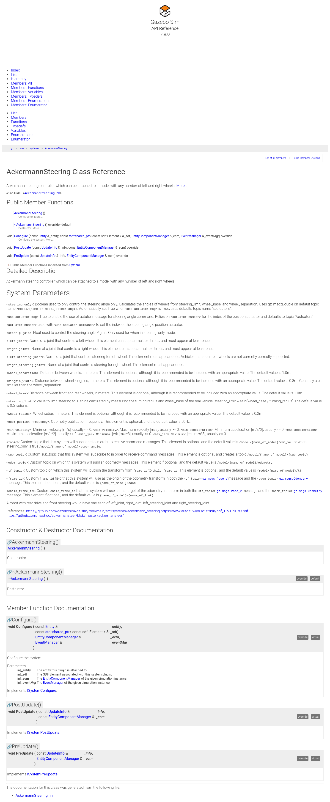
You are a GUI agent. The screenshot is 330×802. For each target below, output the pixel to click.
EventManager (191, 237)
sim (21, 148)
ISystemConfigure (41, 691)
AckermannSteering (56, 148)
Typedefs (18, 126)
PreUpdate (21, 256)
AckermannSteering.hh (42, 194)
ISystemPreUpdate (42, 775)
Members (18, 117)
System (74, 266)
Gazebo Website (21, 61)
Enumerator (20, 139)
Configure (21, 237)
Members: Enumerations (30, 101)
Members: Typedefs (27, 96)
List (14, 74)
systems (34, 148)
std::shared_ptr (79, 237)
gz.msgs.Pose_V (214, 479)
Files (12, 56)
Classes (15, 45)
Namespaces (19, 50)
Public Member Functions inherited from (44, 266)
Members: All (21, 83)
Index (15, 70)
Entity (42, 237)
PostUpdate (22, 248)
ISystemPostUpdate (43, 733)
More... (181, 186)
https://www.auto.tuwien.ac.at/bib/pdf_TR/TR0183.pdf (204, 512)
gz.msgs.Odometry (293, 479)
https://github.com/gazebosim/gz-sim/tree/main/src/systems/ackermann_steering (93, 512)
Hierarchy (18, 79)
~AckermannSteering (29, 225)
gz (12, 148)
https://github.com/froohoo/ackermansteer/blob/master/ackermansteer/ (65, 516)
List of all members (275, 158)
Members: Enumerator (29, 105)
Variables (18, 130)
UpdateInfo (49, 248)
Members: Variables (27, 92)
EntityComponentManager (150, 237)
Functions (19, 122)
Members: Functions (27, 87)
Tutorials (15, 39)
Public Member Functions (306, 158)
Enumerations (22, 135)
